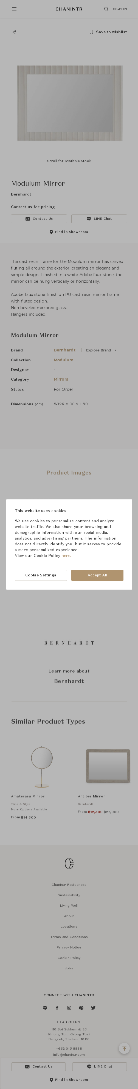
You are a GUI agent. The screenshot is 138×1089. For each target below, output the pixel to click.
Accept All (97, 575)
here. (66, 556)
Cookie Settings (41, 575)
